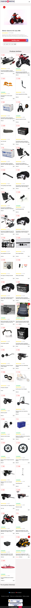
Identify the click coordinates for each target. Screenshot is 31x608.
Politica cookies (26, 596)
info (13, 73)
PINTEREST (19, 592)
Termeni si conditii (5, 596)
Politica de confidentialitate (16, 596)
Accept (20, 607)
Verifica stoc (20, 40)
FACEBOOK (12, 592)
